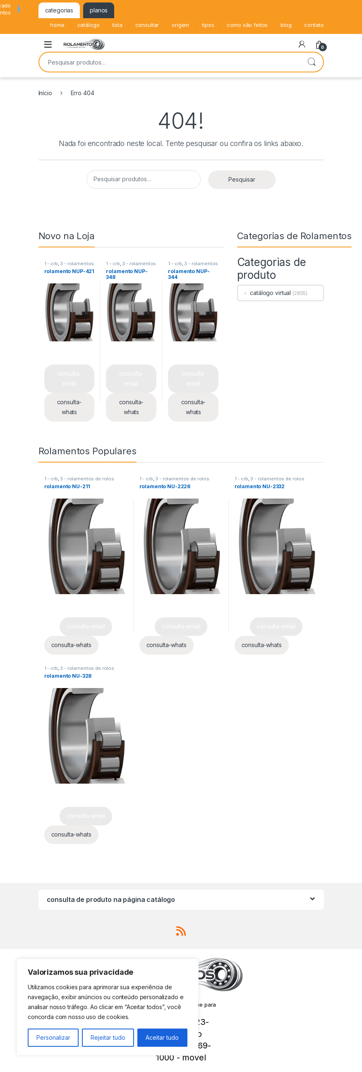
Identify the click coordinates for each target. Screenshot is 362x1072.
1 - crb (51, 263)
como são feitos (247, 25)
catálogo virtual (264, 292)
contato (314, 25)
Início (45, 92)
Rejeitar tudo (108, 1037)
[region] (108, 1007)
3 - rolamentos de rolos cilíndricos (69, 266)
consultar (147, 25)
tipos (208, 25)
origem (180, 25)
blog (285, 25)
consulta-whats (69, 406)
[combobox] (169, 62)
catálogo (88, 25)
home (57, 25)
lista (117, 25)
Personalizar (53, 1037)
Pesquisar (311, 62)
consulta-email (69, 378)
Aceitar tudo (162, 1037)
